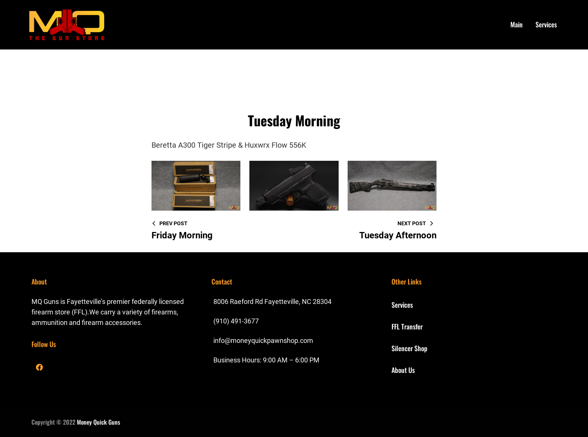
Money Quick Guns (98, 422)
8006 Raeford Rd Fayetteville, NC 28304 (272, 301)
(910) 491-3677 (236, 321)
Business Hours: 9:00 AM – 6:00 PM (266, 360)
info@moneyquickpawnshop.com (263, 340)
